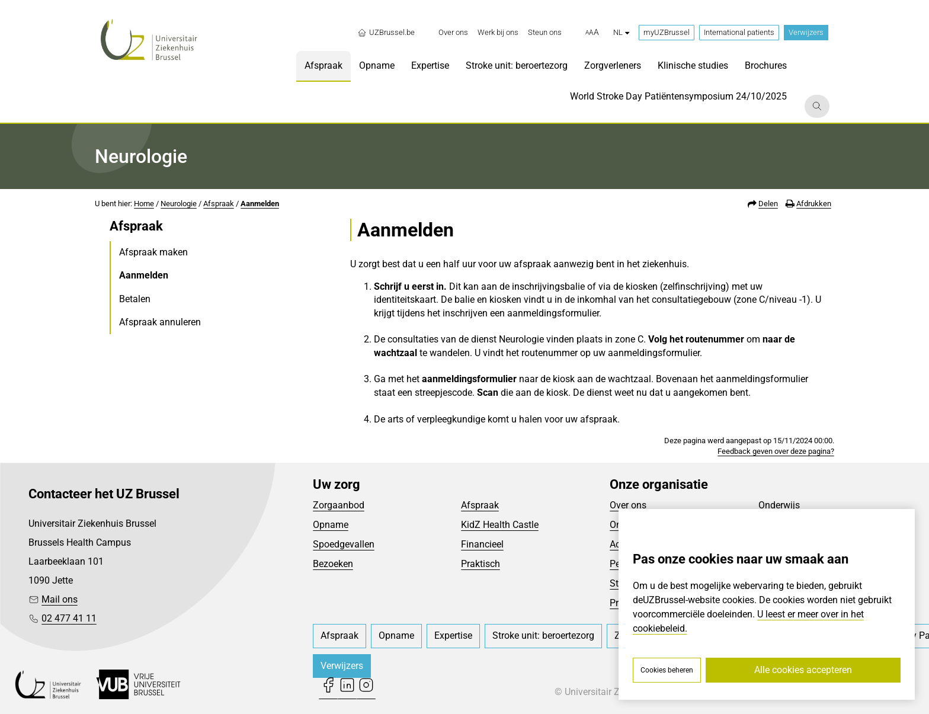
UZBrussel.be (386, 32)
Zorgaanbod (338, 505)
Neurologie (179, 203)
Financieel (482, 544)
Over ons (628, 505)
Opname (330, 524)
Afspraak (218, 203)
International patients (739, 32)
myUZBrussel (666, 32)
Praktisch (480, 563)
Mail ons (59, 599)
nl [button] (621, 32)
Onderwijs (779, 505)
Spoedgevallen (343, 544)
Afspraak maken (153, 252)
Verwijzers (806, 32)
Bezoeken (333, 563)
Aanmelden (260, 203)
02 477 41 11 (69, 618)
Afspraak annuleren (160, 322)
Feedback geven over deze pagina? (775, 451)
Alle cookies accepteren (803, 669)
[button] (592, 32)
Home (144, 203)
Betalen (134, 299)
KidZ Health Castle (500, 524)
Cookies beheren (666, 670)
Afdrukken (813, 203)
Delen (768, 203)
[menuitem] (453, 32)
